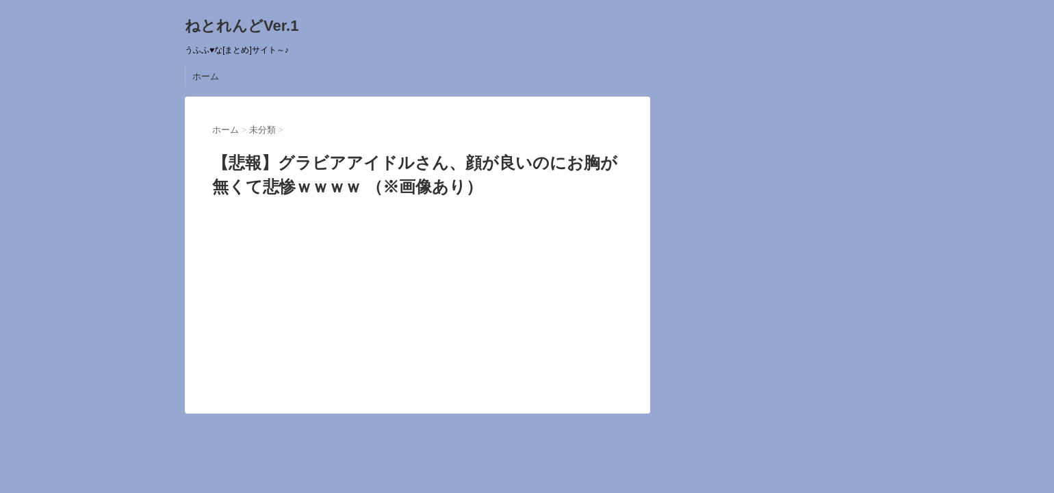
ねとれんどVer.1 (241, 25)
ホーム (205, 76)
